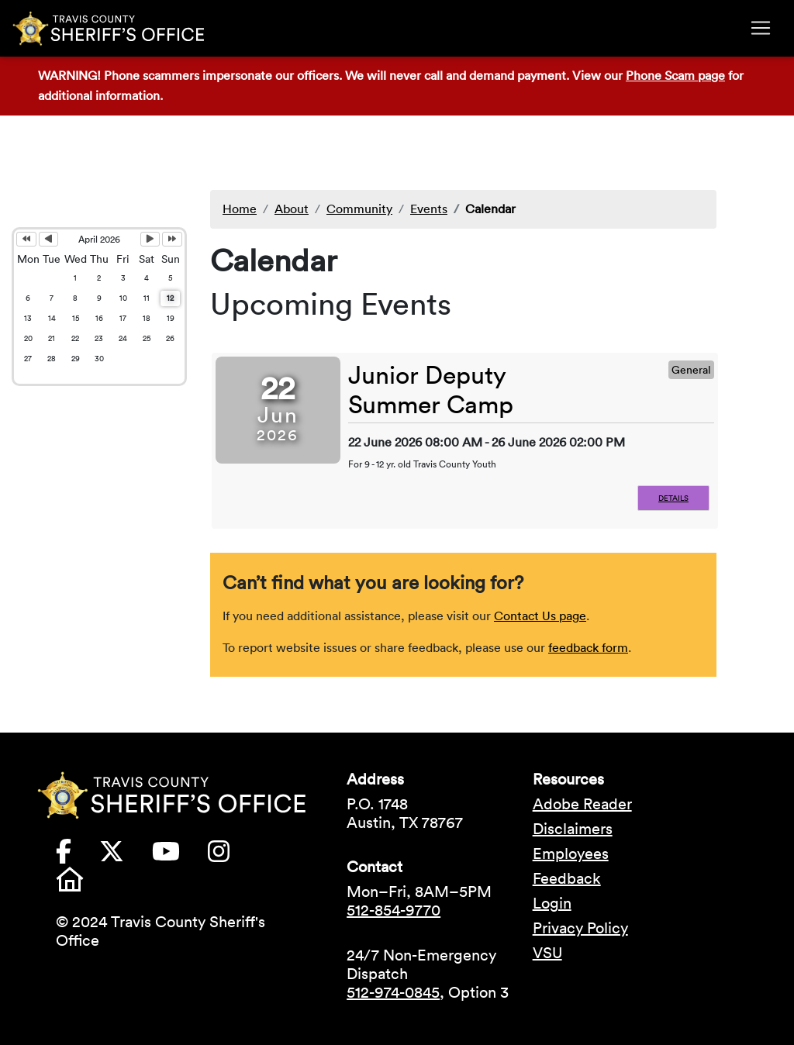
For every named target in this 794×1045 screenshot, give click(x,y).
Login (552, 903)
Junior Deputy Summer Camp (430, 389)
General (691, 370)
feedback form (588, 647)
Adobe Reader (582, 804)
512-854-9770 (393, 910)
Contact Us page (540, 615)
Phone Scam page (675, 75)
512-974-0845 (393, 992)
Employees (571, 853)
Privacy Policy (580, 928)
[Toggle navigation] (761, 28)
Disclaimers (573, 828)
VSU (547, 952)
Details (673, 498)
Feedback (567, 878)
